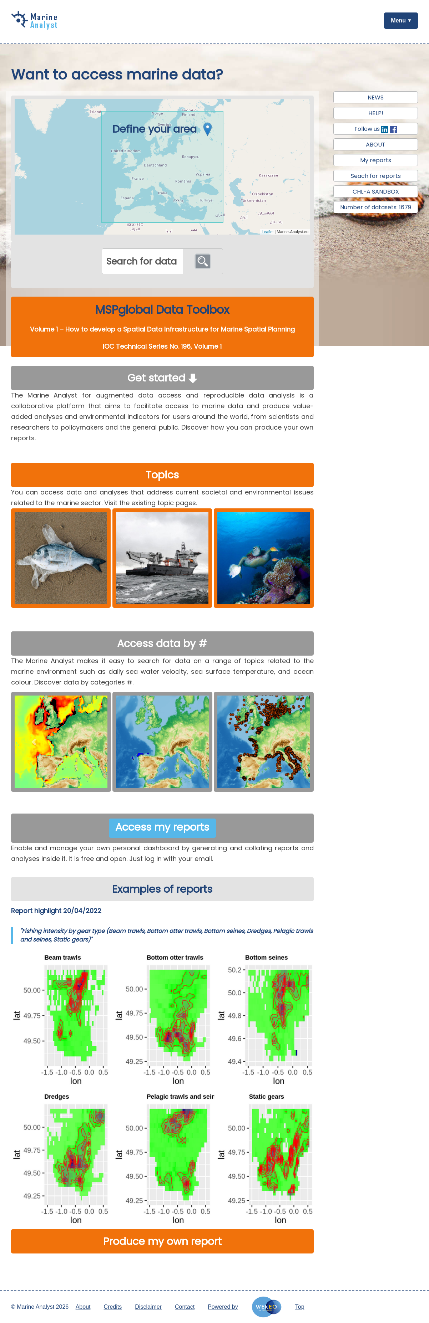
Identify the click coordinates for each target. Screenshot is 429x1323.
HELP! (375, 113)
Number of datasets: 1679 (375, 207)
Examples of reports (162, 889)
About (83, 1307)
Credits (113, 1307)
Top (299, 1307)
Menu (398, 20)
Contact (185, 1307)
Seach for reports (376, 176)
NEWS (376, 97)
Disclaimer (148, 1307)
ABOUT (375, 144)
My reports (375, 160)
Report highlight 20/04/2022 (56, 910)
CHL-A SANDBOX (376, 192)
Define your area (164, 129)
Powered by (223, 1307)
